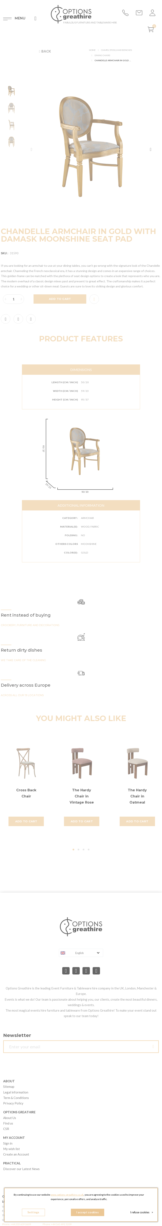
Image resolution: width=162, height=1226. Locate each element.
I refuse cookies (141, 1212)
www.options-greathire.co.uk (67, 1194)
